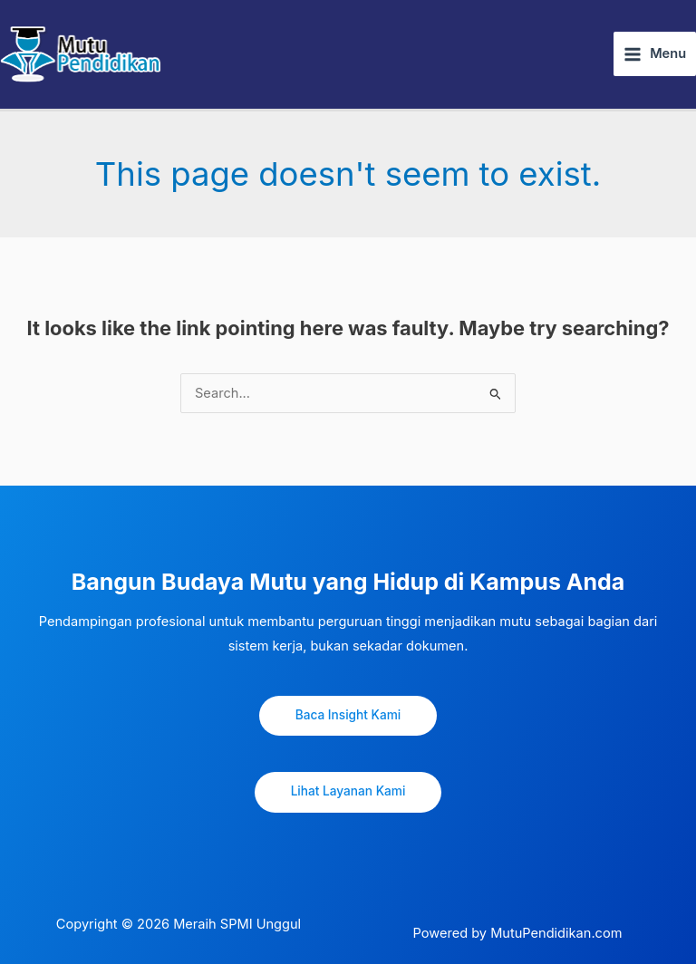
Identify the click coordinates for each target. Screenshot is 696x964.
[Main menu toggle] (655, 54)
